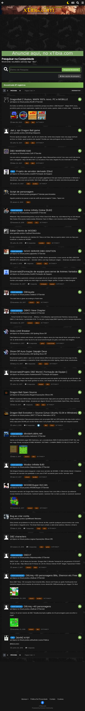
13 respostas (30, 243)
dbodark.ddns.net (33, 433)
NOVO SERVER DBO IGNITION (40, 251)
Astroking (28, 133)
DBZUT (27, 555)
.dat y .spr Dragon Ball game (25, 130)
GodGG (32, 274)
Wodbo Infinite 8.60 (34, 464)
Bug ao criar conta (19, 516)
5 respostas (32, 343)
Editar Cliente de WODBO (23, 230)
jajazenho (33, 253)
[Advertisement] (42, 31)
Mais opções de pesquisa (69, 76)
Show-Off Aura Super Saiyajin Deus (28, 351)
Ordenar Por (76, 90)
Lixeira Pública (43, 640)
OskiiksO (33, 294)
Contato (52, 699)
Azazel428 (34, 213)
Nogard (33, 395)
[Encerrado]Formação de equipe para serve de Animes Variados (43, 271)
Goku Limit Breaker (20, 330)
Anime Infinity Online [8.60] (38, 210)
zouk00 (33, 174)
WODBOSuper (35, 487)
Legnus (32, 539)
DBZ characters (18, 536)
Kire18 (32, 102)
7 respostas (29, 528)
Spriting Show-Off (40, 333)
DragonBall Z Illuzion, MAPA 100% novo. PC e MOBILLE (39, 99)
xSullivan (33, 578)
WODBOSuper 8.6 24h (35, 485)
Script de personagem (21, 191)
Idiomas (24, 699)
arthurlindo (34, 640)
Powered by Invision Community (42, 708)
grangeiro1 (34, 194)
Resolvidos (36, 233)
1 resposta (28, 263)
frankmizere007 (36, 374)
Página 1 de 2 (30, 90)
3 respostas (30, 384)
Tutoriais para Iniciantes (46, 194)
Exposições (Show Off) (44, 395)
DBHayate (29, 292)
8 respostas (30, 363)
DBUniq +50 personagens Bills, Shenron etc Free (51, 575)
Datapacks (36, 133)
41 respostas (29, 425)
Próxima (13, 90)
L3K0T (32, 415)
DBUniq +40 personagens (37, 606)
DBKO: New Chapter (34, 310)
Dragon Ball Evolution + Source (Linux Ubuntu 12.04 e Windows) (43, 412)
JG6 (31, 333)
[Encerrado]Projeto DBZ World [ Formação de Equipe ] (38, 371)
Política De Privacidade (39, 699)
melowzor (33, 436)
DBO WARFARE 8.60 (20, 150)
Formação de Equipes (44, 174)
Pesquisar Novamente (71, 70)
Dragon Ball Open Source (23, 392)
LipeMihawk (29, 518)
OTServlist (39, 102)
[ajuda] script (23, 637)
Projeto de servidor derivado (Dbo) (34, 171)
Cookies (60, 699)
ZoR (31, 153)
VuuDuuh (28, 233)
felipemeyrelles (35, 467)
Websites (37, 518)
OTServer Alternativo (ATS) (45, 415)
